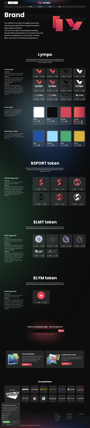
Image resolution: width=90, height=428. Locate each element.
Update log (69, 418)
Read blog (27, 364)
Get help (67, 363)
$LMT (50, 7)
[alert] (10, 415)
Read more (11, 411)
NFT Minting (57, 418)
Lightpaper (69, 414)
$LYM (60, 7)
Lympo (30, 7)
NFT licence (37, 425)
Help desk (69, 416)
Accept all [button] (6, 421)
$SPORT (40, 7)
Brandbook (81, 414)
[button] (10, 424)
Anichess (57, 420)
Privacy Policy (22, 425)
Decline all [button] (15, 421)
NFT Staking (57, 416)
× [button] (18, 403)
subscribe (61, 331)
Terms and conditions (30, 425)
